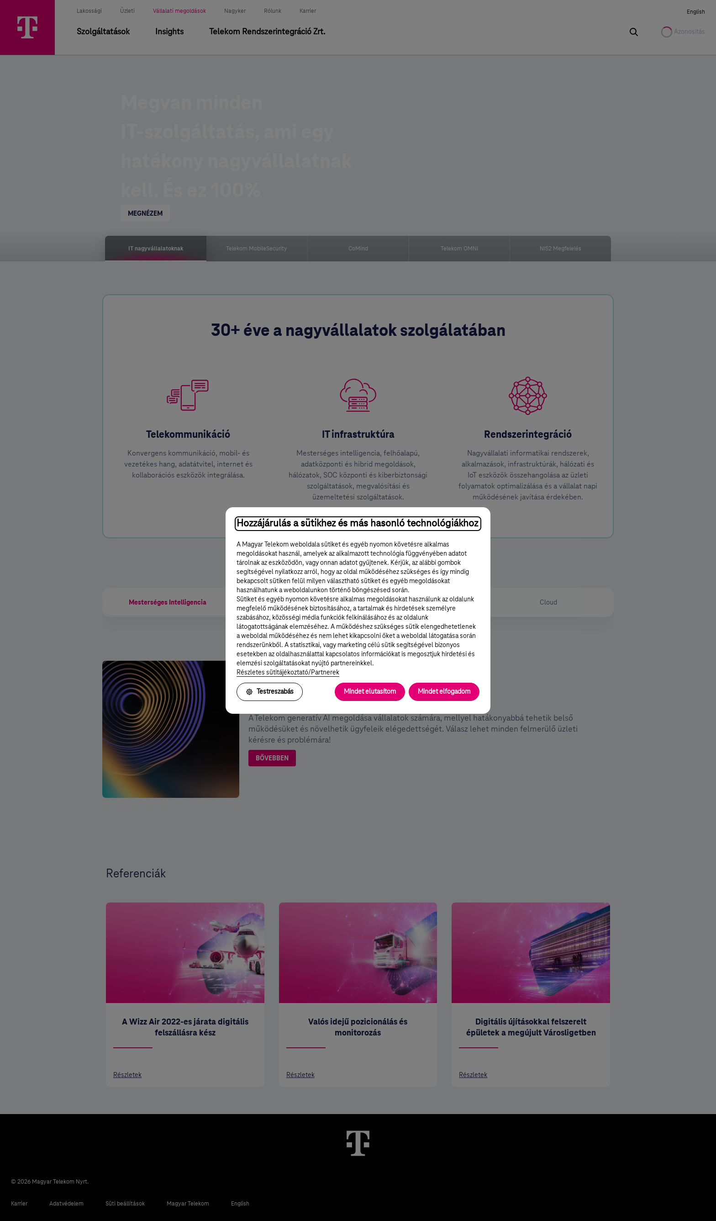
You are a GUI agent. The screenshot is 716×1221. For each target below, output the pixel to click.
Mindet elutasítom (370, 691)
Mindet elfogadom (444, 691)
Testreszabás (270, 691)
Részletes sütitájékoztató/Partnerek (288, 672)
